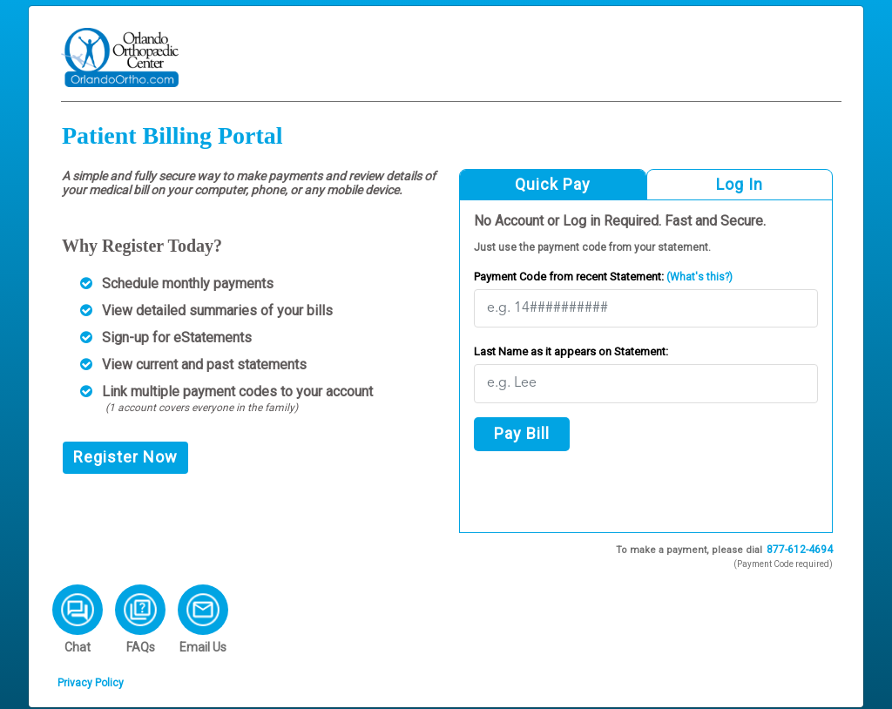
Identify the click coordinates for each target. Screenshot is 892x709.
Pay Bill (522, 433)
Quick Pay (553, 184)
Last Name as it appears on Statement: (571, 351)
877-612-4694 (800, 550)
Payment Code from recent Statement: (603, 276)
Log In (739, 184)
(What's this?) (698, 277)
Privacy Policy (90, 683)
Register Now (125, 457)
